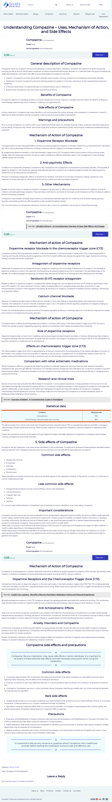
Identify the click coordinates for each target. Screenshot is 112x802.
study (58, 205)
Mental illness (14, 767)
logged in (14, 781)
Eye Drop (62, 14)
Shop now (100, 55)
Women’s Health (22, 14)
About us (35, 791)
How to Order (85, 5)
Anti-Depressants (103, 15)
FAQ (100, 5)
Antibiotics (49, 14)
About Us (69, 5)
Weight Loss (90, 14)
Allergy (35, 14)
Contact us (67, 791)
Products (49, 791)
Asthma (76, 14)
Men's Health (8, 14)
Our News (77, 791)
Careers (58, 791)
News (42, 791)
